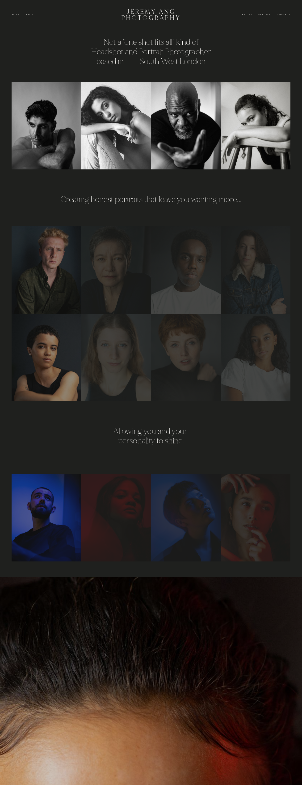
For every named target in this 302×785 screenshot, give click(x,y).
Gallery (264, 14)
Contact (283, 14)
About (30, 14)
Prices (247, 14)
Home (16, 14)
